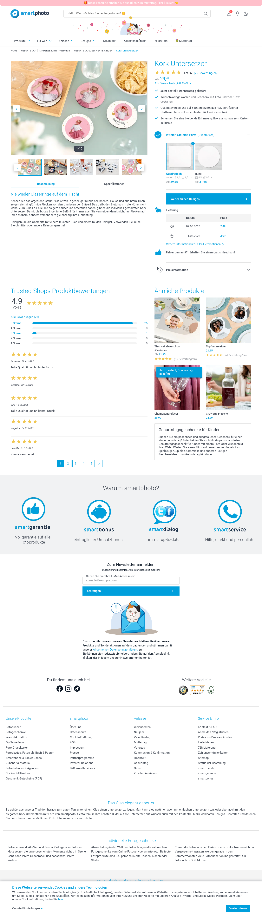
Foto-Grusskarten (17, 747)
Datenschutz (78, 732)
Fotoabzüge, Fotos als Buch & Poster (30, 752)
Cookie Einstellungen (28, 908)
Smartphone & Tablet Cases (24, 758)
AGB (72, 742)
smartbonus (205, 778)
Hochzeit (140, 758)
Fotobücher (13, 727)
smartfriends (206, 768)
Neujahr (139, 732)
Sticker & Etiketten (18, 773)
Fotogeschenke (16, 732)
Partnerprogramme (82, 758)
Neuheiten (109, 41)
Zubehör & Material (18, 763)
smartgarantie (207, 773)
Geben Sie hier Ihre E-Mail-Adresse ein (110, 576)
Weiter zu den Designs (185, 199)
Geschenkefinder (135, 41)
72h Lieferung (206, 747)
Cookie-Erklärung (81, 737)
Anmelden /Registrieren (213, 732)
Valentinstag (142, 737)
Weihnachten (142, 727)
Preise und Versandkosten (215, 737)
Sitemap (203, 758)
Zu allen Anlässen (145, 773)
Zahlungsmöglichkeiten (213, 752)
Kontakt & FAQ (207, 727)
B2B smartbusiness (82, 768)
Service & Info (208, 718)
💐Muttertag (183, 41)
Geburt (138, 768)
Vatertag (139, 747)
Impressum (77, 747)
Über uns (75, 727)
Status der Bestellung (212, 763)
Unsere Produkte (18, 718)
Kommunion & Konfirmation (152, 752)
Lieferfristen (206, 742)
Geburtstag (141, 763)
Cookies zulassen (238, 908)
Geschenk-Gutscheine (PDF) (24, 778)
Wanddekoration (16, 737)
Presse (74, 752)
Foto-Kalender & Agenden (22, 768)
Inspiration (160, 41)
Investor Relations (81, 763)
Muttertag (140, 742)
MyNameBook (15, 742)
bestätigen (94, 591)
